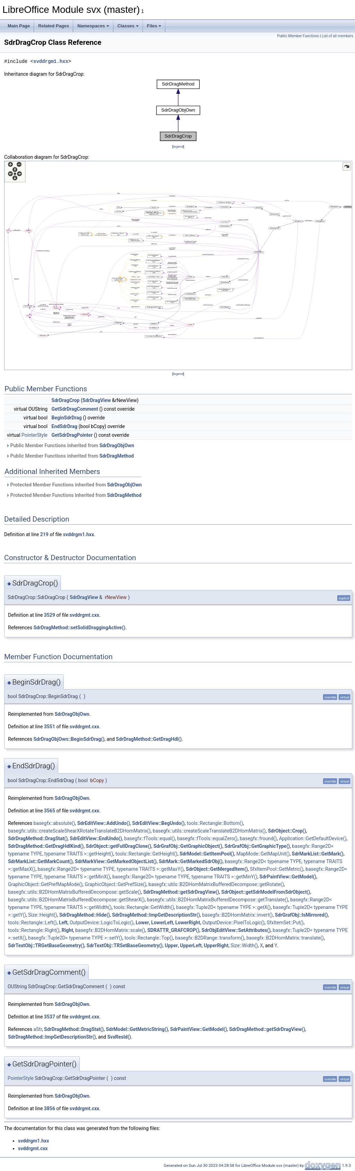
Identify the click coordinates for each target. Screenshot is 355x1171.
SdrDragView (97, 400)
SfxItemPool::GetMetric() (276, 869)
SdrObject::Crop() (287, 831)
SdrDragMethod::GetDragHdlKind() (46, 846)
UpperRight (216, 945)
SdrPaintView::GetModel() (287, 876)
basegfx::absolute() (54, 823)
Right (67, 930)
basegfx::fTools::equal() (149, 838)
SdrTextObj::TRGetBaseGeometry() (46, 945)
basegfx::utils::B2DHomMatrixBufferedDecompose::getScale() (74, 892)
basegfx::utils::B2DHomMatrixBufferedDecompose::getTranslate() (217, 899)
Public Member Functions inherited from (70, 445)
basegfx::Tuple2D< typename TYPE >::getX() (223, 907)
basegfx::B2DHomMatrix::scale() (110, 930)
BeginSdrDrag (67, 417)
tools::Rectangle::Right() (33, 930)
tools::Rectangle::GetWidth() (144, 907)
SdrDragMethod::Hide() (84, 915)
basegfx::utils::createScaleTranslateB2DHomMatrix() (209, 831)
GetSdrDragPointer (72, 435)
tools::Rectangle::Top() (148, 938)
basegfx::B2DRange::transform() (209, 938)
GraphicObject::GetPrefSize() (115, 884)
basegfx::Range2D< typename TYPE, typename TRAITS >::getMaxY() (110, 869)
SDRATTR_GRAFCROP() (173, 930)
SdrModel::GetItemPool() (207, 854)
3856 (49, 1108)
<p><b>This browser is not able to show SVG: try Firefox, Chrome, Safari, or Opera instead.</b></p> (178, 110)
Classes (128, 25)
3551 (49, 726)
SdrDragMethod (116, 456)
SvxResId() (119, 1037)
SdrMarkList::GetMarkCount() (40, 861)
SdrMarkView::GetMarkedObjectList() (116, 861)
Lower (142, 922)
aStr (37, 1029)
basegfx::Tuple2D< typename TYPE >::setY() (75, 938)
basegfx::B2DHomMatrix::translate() (285, 938)
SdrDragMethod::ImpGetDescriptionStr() (156, 915)
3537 (49, 1016)
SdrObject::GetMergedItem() (217, 869)
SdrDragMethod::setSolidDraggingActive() (79, 627)
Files (154, 25)
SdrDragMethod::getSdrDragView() (181, 892)
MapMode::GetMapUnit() (263, 854)
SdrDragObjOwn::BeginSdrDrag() (68, 739)
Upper (171, 945)
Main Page (19, 25)
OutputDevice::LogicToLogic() (101, 922)
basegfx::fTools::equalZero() (207, 838)
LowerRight (187, 922)
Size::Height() (42, 915)
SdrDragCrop (66, 400)
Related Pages (53, 25)
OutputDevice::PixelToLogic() (233, 922)
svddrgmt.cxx (84, 615)
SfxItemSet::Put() (285, 922)
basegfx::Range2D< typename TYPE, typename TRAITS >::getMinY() (184, 876)
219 (44, 534)
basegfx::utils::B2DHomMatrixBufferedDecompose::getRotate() (216, 884)
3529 (49, 615)
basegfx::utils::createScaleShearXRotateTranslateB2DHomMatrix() (79, 831)
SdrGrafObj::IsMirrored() (301, 915)
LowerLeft (162, 922)
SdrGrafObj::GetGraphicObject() (187, 846)
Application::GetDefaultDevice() (313, 838)
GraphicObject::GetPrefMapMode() (45, 884)
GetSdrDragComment (75, 409)
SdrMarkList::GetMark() (318, 854)
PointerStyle (34, 435)
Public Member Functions (298, 36)
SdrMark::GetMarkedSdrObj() (191, 861)
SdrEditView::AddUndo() (103, 823)
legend (178, 146)
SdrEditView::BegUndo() (158, 823)
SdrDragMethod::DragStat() (38, 838)
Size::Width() (244, 945)
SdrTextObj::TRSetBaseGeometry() (125, 945)
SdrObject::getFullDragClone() (118, 846)
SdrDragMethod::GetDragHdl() (149, 739)
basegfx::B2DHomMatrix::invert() (237, 915)
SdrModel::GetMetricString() (137, 1029)
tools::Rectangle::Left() (32, 922)
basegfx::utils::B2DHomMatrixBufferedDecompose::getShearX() (76, 899)
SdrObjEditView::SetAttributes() (235, 930)
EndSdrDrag (65, 426)
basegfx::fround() (258, 838)
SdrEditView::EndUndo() (96, 838)
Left (63, 922)
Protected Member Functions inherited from (74, 485)
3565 (49, 810)
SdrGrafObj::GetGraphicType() (257, 846)
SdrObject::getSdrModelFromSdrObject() (265, 892)
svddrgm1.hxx (50, 61)
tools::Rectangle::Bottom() (215, 823)
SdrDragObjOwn (116, 445)
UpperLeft (191, 945)
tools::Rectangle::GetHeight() (146, 854)
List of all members (337, 36)
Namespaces (93, 25)
